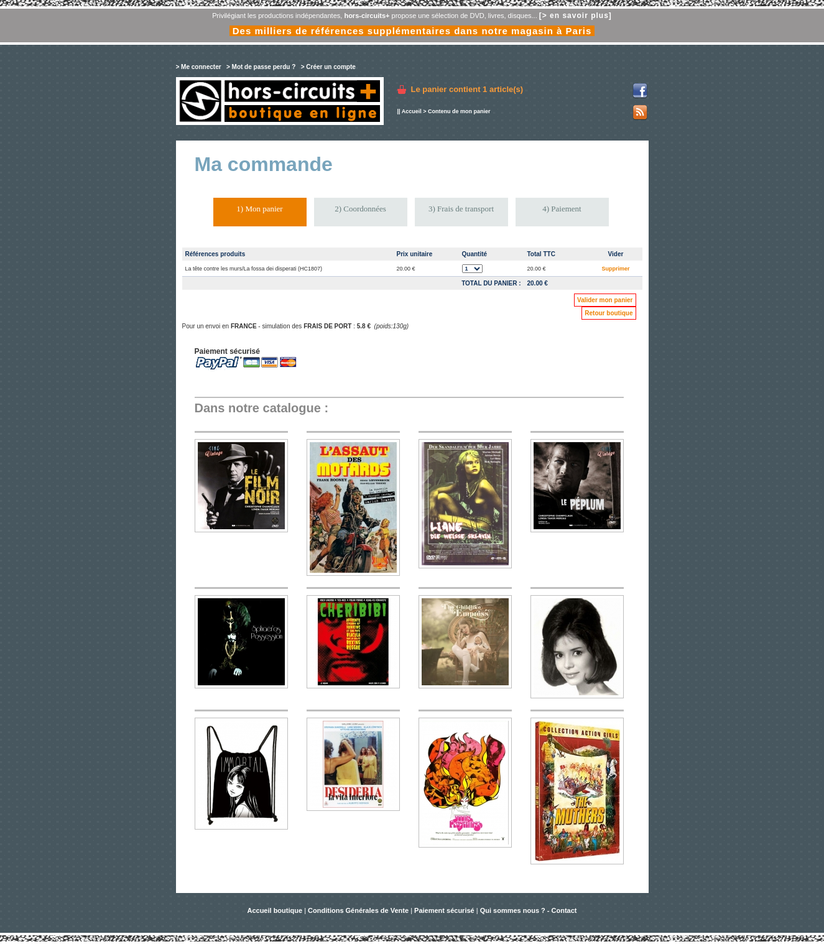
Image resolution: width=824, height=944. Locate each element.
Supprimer (615, 269)
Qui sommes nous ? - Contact (528, 910)
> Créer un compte (328, 66)
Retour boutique (608, 313)
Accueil (412, 111)
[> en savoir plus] (575, 15)
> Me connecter (198, 66)
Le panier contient (467, 89)
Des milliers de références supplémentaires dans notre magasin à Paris (412, 30)
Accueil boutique (275, 910)
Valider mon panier (604, 300)
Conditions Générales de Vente (358, 910)
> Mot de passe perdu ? (260, 66)
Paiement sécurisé (444, 910)
